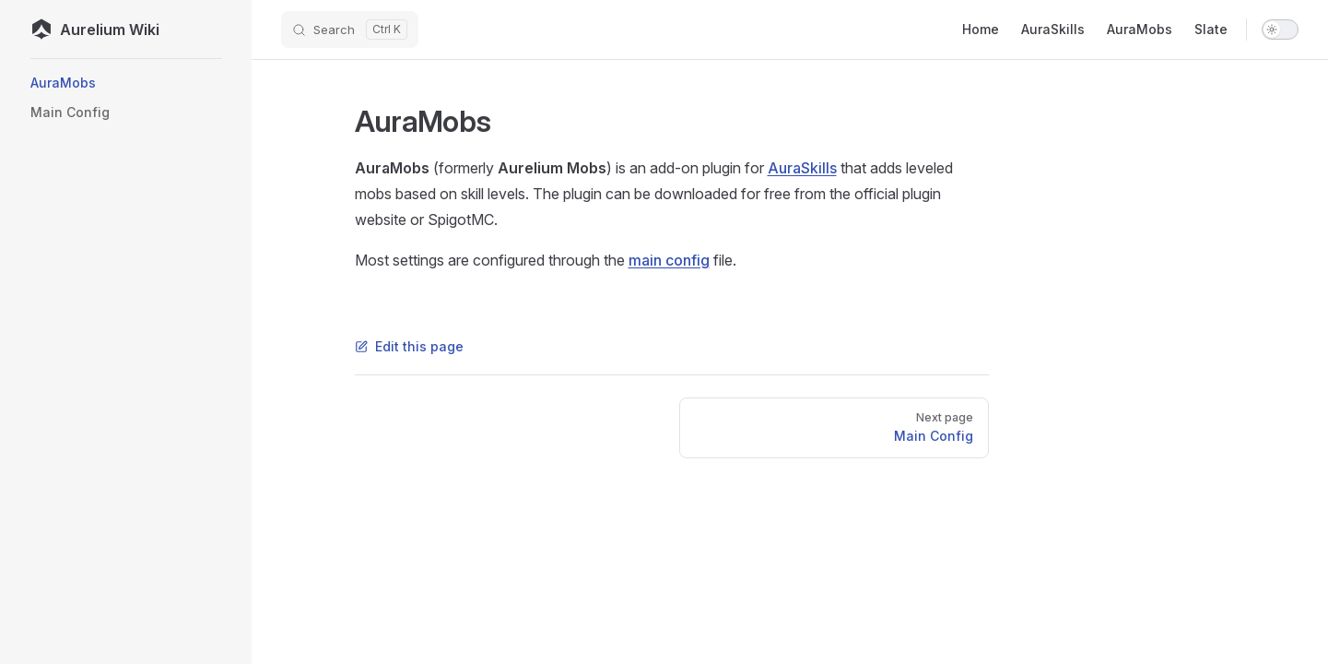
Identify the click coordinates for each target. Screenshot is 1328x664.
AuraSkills (802, 168)
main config (669, 260)
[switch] (1280, 29)
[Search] (349, 29)
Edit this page (409, 346)
